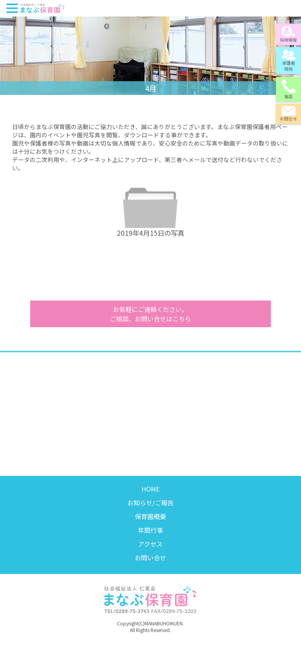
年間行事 (150, 530)
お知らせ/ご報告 (150, 502)
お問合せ (288, 114)
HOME (150, 489)
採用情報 (288, 34)
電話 (288, 89)
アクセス (150, 543)
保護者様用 (288, 60)
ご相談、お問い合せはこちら (150, 313)
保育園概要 (150, 516)
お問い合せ (150, 557)
